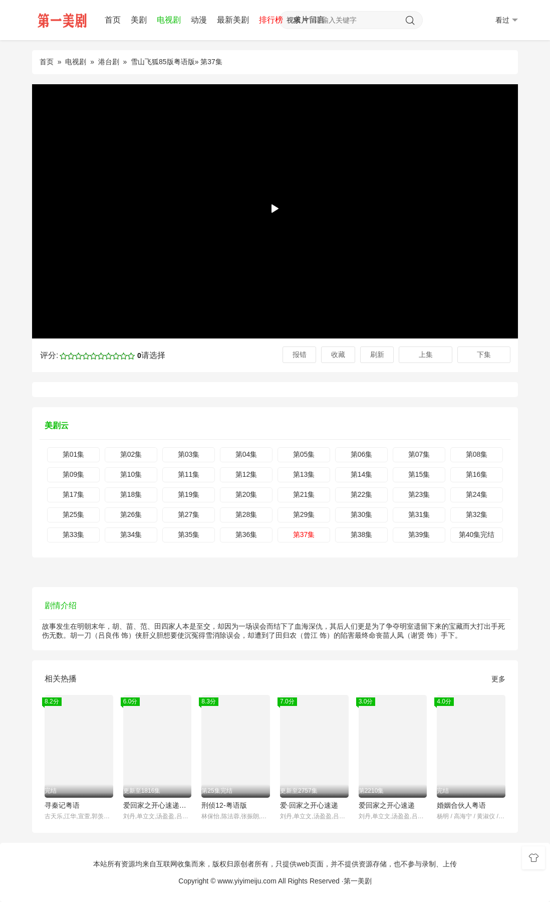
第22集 (362, 494)
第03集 (189, 454)
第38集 (362, 534)
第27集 (189, 514)
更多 (498, 679)
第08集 (477, 454)
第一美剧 (358, 881)
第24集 (477, 494)
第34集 (131, 534)
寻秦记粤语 (62, 805)
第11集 (189, 474)
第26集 (131, 514)
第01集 (74, 454)
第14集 (362, 474)
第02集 (131, 454)
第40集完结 (477, 534)
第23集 (419, 494)
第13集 (304, 474)
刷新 (377, 354)
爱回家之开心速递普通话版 (157, 805)
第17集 (74, 494)
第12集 (246, 474)
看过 (506, 20)
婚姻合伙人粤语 (461, 805)
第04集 (246, 454)
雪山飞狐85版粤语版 (163, 62)
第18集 (131, 494)
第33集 (74, 534)
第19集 (189, 494)
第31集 (419, 514)
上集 (426, 354)
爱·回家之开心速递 (309, 805)
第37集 (304, 534)
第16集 (477, 474)
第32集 (477, 514)
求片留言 (309, 20)
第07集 (419, 454)
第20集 (246, 494)
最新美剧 (233, 20)
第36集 (246, 534)
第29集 (304, 514)
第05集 (304, 454)
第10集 (131, 474)
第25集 (74, 514)
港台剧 (108, 62)
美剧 (139, 20)
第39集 (419, 534)
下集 (484, 354)
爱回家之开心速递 (387, 805)
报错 (300, 354)
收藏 (338, 354)
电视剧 (169, 20)
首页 (113, 20)
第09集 (74, 474)
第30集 (362, 514)
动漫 (199, 20)
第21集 (304, 494)
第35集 (189, 534)
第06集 (362, 454)
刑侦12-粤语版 (223, 805)
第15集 (419, 474)
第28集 (246, 514)
